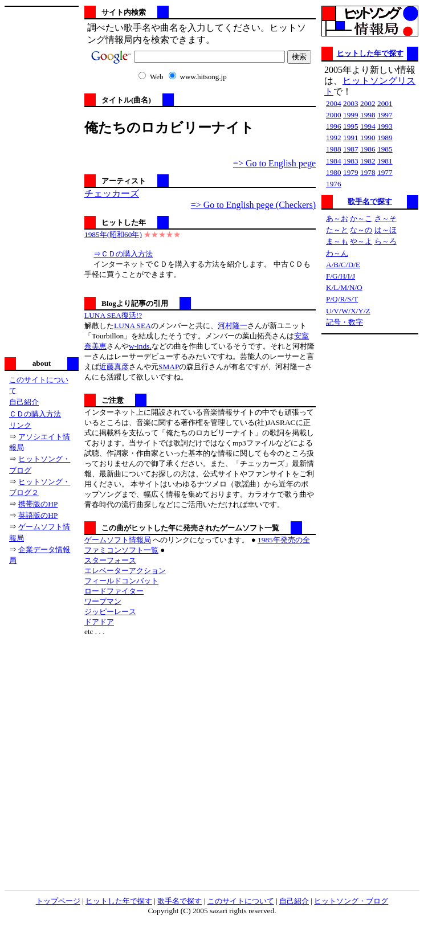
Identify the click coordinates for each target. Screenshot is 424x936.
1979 (350, 172)
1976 (333, 183)
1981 (385, 161)
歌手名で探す (370, 201)
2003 (350, 103)
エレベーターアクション (125, 570)
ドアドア (99, 622)
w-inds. (140, 346)
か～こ (361, 218)
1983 (350, 161)
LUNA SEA (132, 325)
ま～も (337, 241)
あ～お (337, 218)
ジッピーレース (110, 611)
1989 (385, 137)
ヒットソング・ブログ (351, 901)
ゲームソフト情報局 (117, 540)
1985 (385, 149)
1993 (385, 126)
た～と (337, 230)
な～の (361, 230)
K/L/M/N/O (344, 287)
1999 (350, 115)
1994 (368, 126)
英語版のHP (38, 515)
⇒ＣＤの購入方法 (123, 254)
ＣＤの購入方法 (35, 414)
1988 (333, 149)
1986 (368, 149)
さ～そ (385, 218)
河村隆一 (232, 325)
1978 (368, 172)
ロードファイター (114, 591)
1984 (333, 161)
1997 (385, 115)
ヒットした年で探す (370, 53)
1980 (333, 172)
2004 (333, 103)
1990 (368, 137)
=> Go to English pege (274, 163)
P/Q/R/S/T (342, 299)
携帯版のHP (38, 504)
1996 (333, 126)
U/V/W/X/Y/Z (348, 310)
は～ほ (385, 230)
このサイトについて (240, 901)
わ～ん (337, 253)
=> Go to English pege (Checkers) (253, 205)
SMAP (168, 366)
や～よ (361, 241)
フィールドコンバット (121, 581)
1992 (333, 137)
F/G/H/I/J (340, 276)
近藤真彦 (114, 366)
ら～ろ (385, 241)
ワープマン (102, 601)
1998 (368, 115)
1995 (350, 126)
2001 (385, 103)
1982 (368, 161)
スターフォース (110, 560)
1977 (385, 172)
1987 (350, 149)
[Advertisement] (41, 180)
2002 (368, 103)
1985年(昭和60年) (113, 234)
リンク (20, 425)
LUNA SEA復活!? (113, 315)
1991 (350, 137)
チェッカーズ (111, 193)
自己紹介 (24, 402)
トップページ (58, 901)
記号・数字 (344, 322)
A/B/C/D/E (343, 264)
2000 (333, 115)
